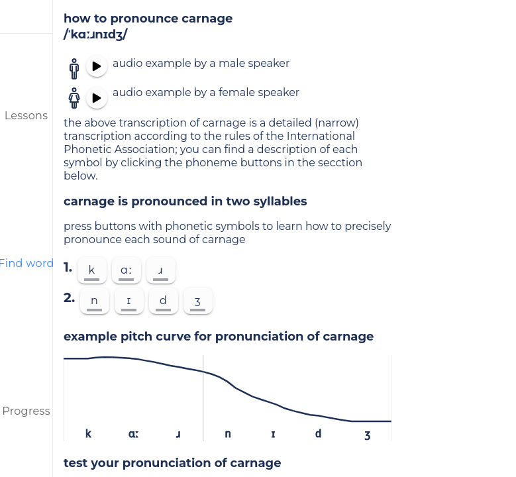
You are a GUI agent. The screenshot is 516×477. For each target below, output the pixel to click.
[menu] (26, 16)
